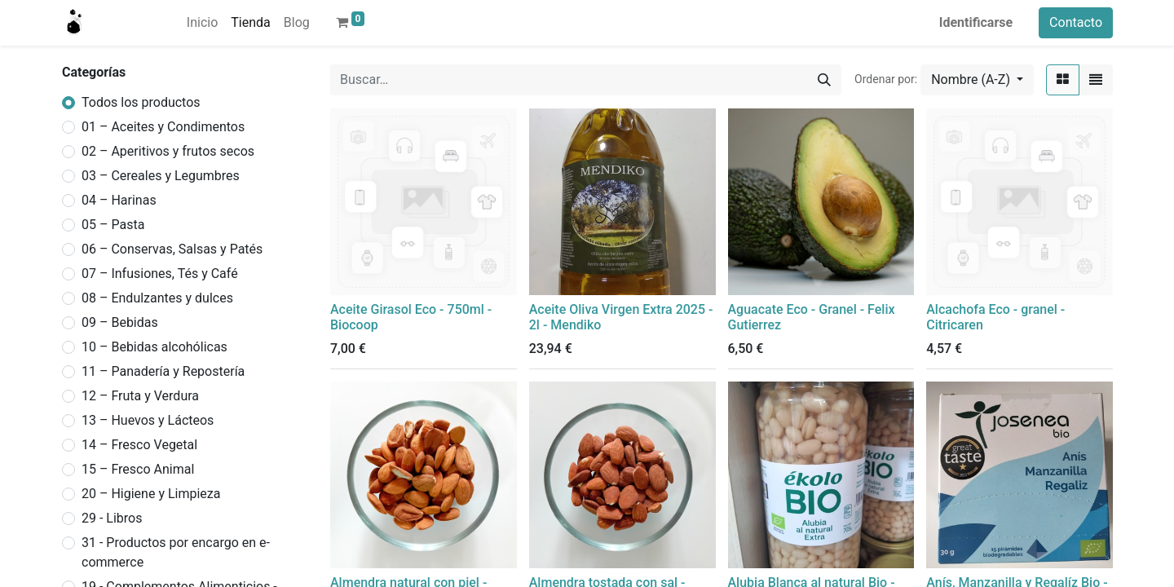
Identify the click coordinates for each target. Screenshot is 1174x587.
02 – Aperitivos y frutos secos (168, 151)
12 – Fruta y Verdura (140, 396)
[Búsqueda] (824, 79)
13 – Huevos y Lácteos (148, 420)
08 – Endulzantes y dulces (157, 298)
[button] (977, 79)
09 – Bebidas (120, 322)
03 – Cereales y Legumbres (161, 175)
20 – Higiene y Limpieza (151, 493)
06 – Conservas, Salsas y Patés (172, 249)
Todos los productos (141, 102)
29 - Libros (112, 518)
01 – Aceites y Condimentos (163, 127)
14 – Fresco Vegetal (139, 444)
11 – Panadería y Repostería (163, 371)
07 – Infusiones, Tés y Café (160, 273)
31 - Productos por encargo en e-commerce (176, 552)
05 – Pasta (113, 224)
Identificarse (976, 22)
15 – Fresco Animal (138, 469)
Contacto (1075, 22)
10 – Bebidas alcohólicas (154, 347)
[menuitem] (202, 23)
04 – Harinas (119, 200)
